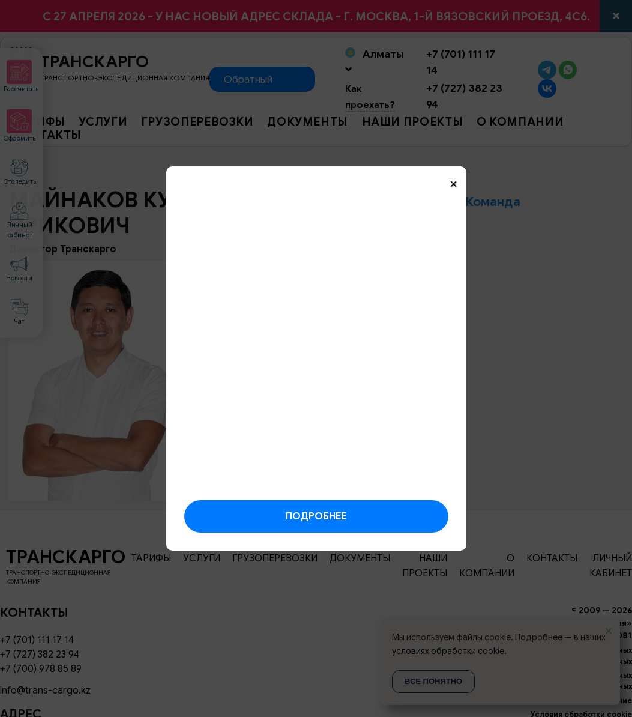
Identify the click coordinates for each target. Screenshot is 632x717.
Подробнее (316, 516)
